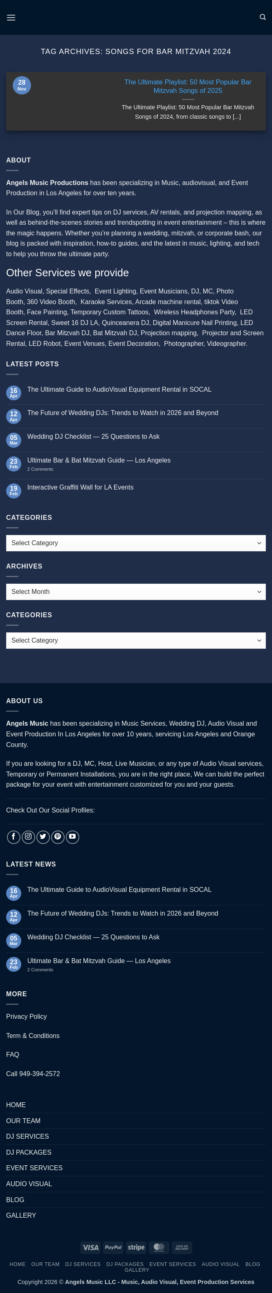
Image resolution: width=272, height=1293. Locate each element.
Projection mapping (169, 332)
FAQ (12, 1054)
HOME (16, 1104)
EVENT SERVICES (34, 1167)
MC (208, 291)
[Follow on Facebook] (13, 837)
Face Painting (47, 312)
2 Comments (48, 469)
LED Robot (45, 343)
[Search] (263, 17)
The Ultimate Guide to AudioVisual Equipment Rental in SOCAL (119, 389)
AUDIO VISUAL (29, 1183)
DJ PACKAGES (29, 1152)
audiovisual (198, 182)
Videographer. (227, 343)
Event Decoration (133, 343)
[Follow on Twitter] (43, 837)
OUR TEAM (23, 1120)
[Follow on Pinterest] (58, 837)
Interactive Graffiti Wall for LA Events (80, 487)
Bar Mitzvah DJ (67, 332)
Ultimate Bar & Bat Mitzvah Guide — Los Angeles (99, 460)
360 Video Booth (51, 301)
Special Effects (68, 291)
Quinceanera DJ (125, 322)
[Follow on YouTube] (72, 837)
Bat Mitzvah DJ (115, 332)
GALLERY (21, 1215)
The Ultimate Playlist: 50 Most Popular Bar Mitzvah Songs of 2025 (188, 86)
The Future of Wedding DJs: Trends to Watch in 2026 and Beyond (122, 412)
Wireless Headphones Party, (195, 312)
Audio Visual (24, 291)
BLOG (15, 1199)
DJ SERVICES (27, 1136)
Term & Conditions (33, 1035)
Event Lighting (115, 291)
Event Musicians (164, 291)
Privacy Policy (26, 1016)
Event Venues (84, 343)
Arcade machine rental (167, 301)
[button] (11, 17)
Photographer (183, 343)
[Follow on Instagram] (28, 837)
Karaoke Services (106, 301)
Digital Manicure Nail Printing (194, 322)
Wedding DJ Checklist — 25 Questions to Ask (93, 436)
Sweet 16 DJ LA (74, 322)
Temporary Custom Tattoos (108, 312)
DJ (195, 291)
